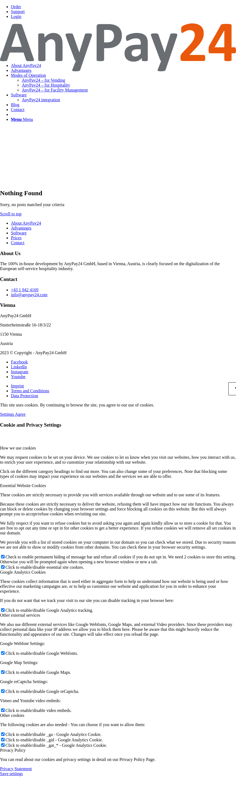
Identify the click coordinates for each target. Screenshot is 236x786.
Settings (7, 414)
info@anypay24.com (29, 294)
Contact (17, 242)
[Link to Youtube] (18, 376)
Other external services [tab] (20, 615)
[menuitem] (123, 6)
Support (18, 11)
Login (16, 16)
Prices (16, 238)
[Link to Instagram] (19, 371)
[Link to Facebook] (19, 362)
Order (16, 6)
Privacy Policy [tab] (13, 750)
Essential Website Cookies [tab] (23, 485)
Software (19, 233)
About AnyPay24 (26, 223)
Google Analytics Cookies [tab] (23, 572)
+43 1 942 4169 (24, 290)
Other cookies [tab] (12, 715)
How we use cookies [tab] (18, 448)
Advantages (21, 228)
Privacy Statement (16, 768)
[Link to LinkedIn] (19, 367)
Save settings (11, 773)
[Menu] (22, 119)
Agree (20, 414)
